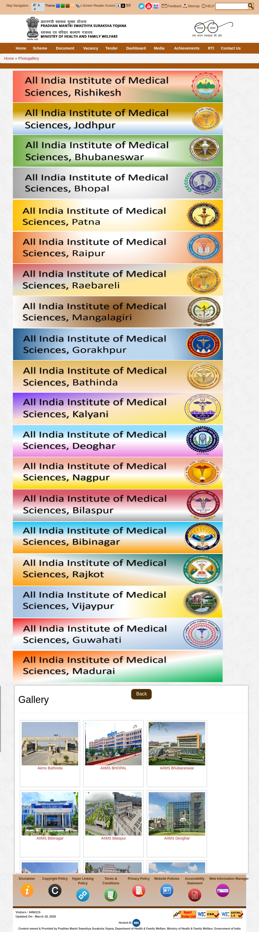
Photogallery (28, 58)
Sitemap (194, 6)
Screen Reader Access (98, 6)
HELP (210, 6)
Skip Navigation (17, 6)
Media (159, 48)
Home (21, 48)
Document (65, 48)
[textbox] (232, 6)
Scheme (40, 48)
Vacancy (90, 48)
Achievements (187, 48)
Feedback (174, 6)
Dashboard (136, 48)
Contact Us (231, 48)
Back (141, 694)
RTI (211, 48)
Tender (112, 48)
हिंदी (128, 6)
